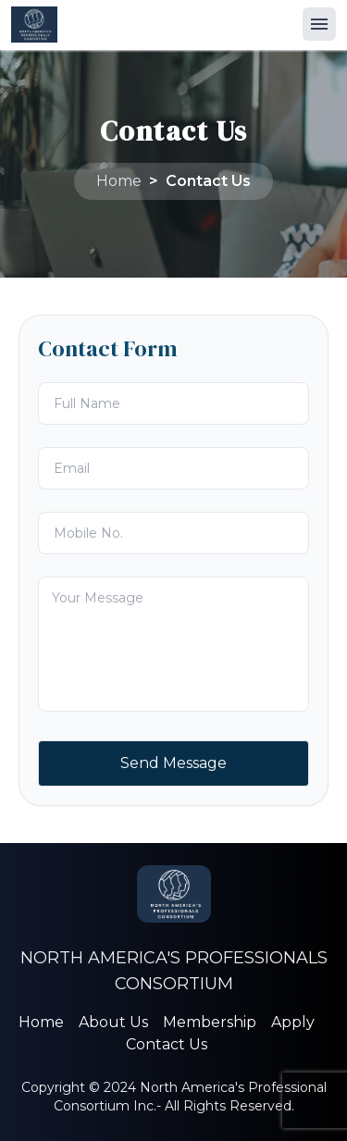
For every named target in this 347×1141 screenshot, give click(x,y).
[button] (319, 24)
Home (119, 181)
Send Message (173, 763)
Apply (293, 1022)
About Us (113, 1022)
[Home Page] (34, 24)
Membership (209, 1022)
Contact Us (208, 181)
